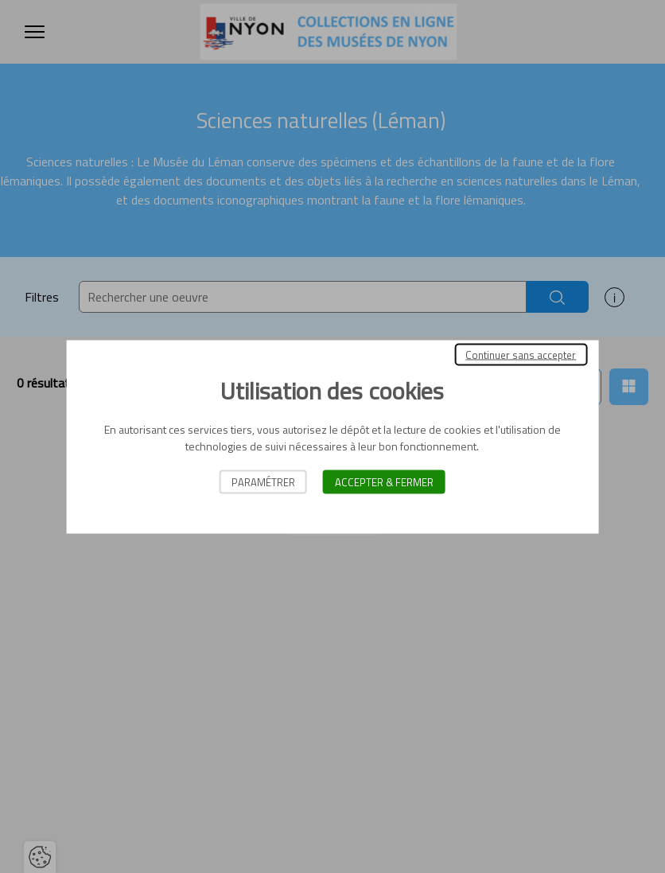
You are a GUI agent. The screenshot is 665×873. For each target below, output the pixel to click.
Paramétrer (263, 481)
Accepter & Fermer (384, 481)
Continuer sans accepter (520, 354)
